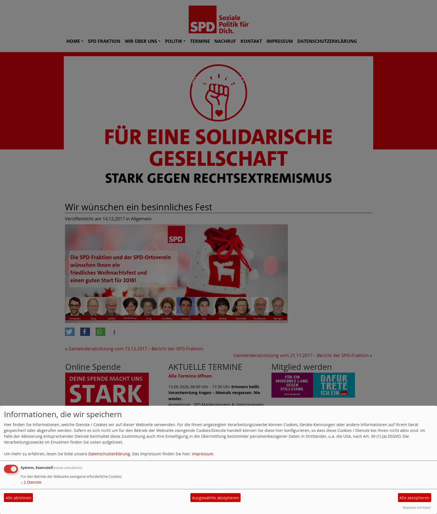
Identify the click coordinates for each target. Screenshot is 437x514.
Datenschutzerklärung (109, 453)
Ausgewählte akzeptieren (215, 497)
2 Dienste (31, 482)
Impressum (202, 453)
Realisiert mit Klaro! (417, 507)
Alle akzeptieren (414, 497)
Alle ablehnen (18, 497)
